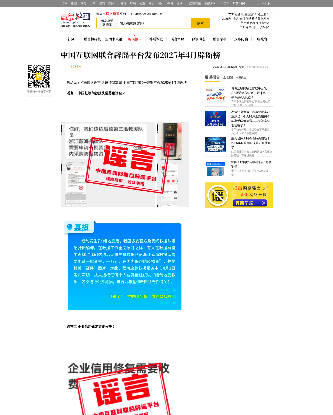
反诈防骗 (241, 39)
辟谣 (133, 3)
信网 (65, 3)
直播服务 (210, 3)
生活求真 (113, 39)
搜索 (200, 23)
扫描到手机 (105, 67)
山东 (93, 3)
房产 (161, 3)
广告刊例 (239, 3)
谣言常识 (177, 39)
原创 (74, 3)
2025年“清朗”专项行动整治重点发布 (245, 18)
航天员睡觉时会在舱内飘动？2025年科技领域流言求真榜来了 (251, 143)
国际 (111, 3)
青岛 (83, 3)
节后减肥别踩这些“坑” (255, 23)
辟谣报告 (135, 39)
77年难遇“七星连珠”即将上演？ (248, 14)
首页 (71, 39)
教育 (170, 3)
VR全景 (225, 3)
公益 (142, 3)
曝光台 (262, 39)
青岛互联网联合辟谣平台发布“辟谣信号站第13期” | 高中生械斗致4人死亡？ (251, 93)
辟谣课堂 (156, 39)
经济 (152, 3)
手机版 (266, 3)
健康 (180, 3)
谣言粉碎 (92, 39)
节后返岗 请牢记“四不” (254, 27)
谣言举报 (220, 39)
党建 (124, 3)
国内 (102, 3)
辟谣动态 (198, 39)
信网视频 (195, 3)
